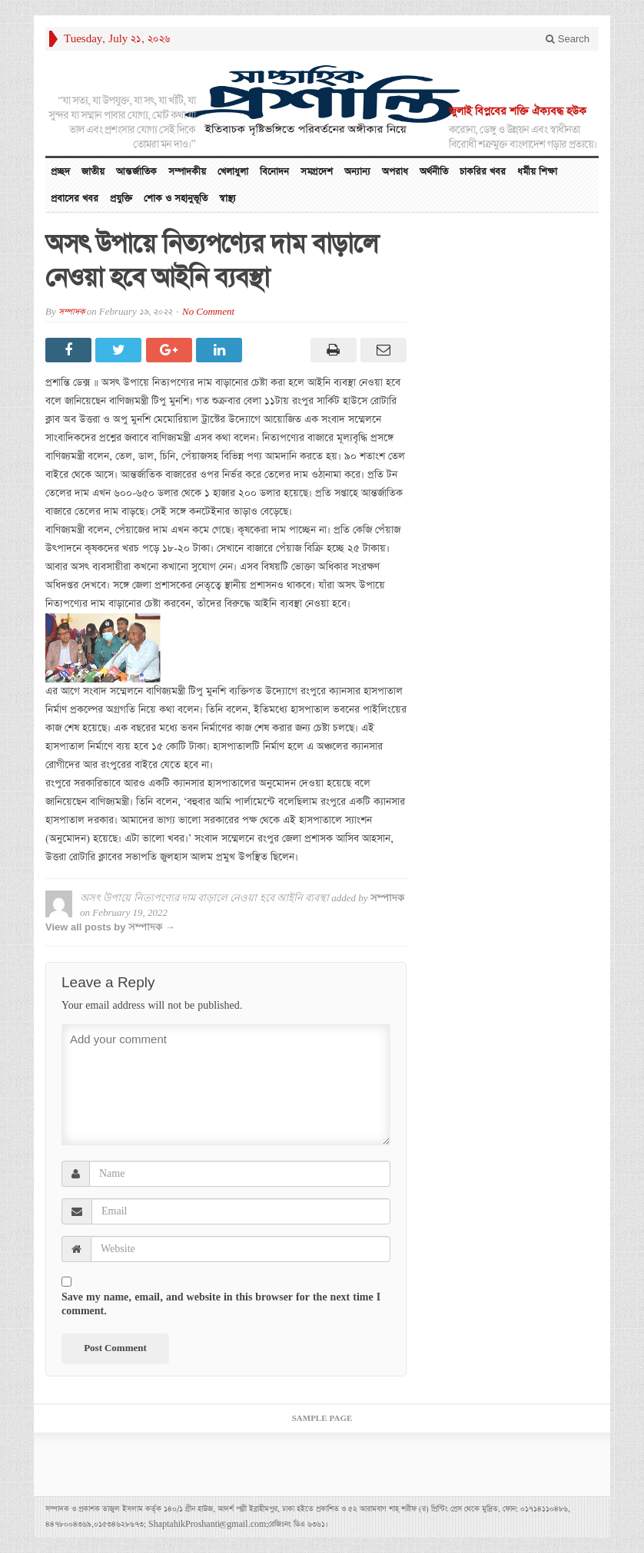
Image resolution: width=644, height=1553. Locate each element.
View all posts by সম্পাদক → (110, 927)
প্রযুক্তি (121, 198)
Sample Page (322, 1418)
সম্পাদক (71, 312)
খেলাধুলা (232, 171)
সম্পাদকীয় (187, 171)
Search (567, 39)
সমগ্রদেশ (316, 171)
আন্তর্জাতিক (136, 171)
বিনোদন (274, 171)
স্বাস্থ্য (227, 198)
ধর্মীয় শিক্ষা (537, 171)
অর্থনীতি (434, 171)
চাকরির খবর (483, 171)
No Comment (208, 312)
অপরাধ (395, 171)
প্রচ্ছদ (60, 171)
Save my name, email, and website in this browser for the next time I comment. (220, 1304)
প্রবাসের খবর (74, 198)
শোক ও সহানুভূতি (175, 198)
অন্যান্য (357, 171)
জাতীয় (93, 171)
